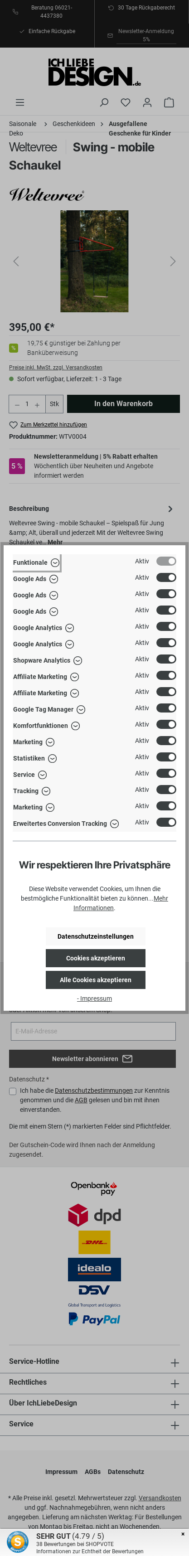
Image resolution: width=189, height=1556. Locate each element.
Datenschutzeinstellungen (96, 936)
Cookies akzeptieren (95, 958)
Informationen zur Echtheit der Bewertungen (90, 1551)
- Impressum (94, 998)
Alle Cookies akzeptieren (95, 980)
